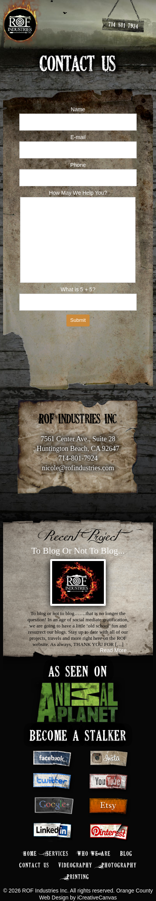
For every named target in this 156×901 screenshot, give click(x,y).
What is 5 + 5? (78, 289)
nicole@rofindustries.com (78, 468)
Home (30, 854)
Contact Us (34, 866)
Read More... (115, 650)
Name (78, 109)
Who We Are (94, 854)
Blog (126, 854)
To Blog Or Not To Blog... (78, 550)
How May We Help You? (78, 193)
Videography (75, 866)
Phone (78, 165)
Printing (78, 877)
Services (57, 854)
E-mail (78, 137)
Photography (119, 866)
